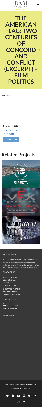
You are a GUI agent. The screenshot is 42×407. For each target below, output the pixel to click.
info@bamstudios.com (11, 308)
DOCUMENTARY (13, 130)
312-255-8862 (8, 303)
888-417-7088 (8, 306)
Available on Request (10, 291)
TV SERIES (10, 134)
